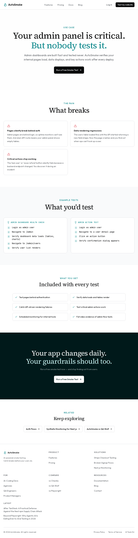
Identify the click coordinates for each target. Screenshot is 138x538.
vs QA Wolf (54, 485)
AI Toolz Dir (129, 532)
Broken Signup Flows (104, 462)
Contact (98, 490)
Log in (109, 4)
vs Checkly (54, 480)
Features (48, 5)
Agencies (8, 485)
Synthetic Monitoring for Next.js (63, 429)
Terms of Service (115, 532)
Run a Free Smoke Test (69, 70)
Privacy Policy (99, 532)
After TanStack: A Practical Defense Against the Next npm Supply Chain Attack (23, 510)
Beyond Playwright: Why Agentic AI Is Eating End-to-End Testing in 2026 (21, 517)
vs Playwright (55, 490)
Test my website (125, 4)
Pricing (61, 5)
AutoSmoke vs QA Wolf (99, 429)
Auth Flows (33, 429)
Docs (71, 5)
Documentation (101, 480)
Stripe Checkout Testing (105, 457)
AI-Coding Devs (11, 480)
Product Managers (12, 495)
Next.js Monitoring (102, 467)
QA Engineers (10, 490)
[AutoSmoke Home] (13, 5)
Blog (80, 5)
